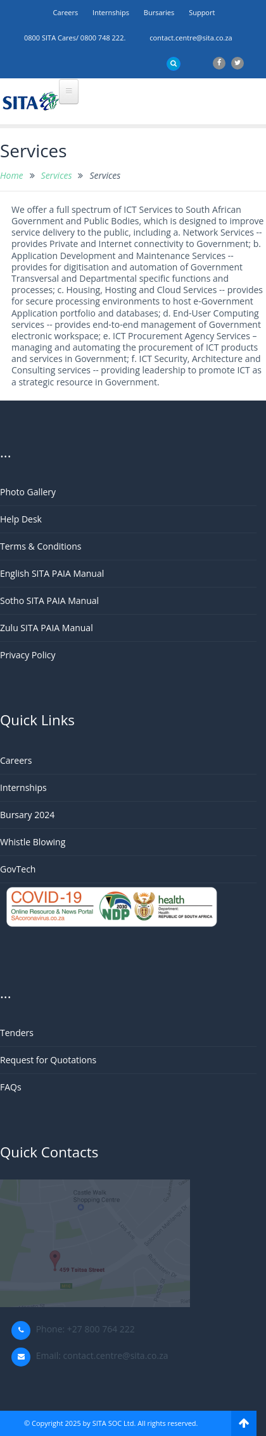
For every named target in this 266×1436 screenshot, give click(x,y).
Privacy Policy (27, 655)
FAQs (11, 1087)
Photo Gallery (28, 492)
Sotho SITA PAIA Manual (49, 600)
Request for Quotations (48, 1060)
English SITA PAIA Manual (52, 573)
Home (11, 175)
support (202, 12)
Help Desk (21, 519)
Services (56, 175)
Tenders (17, 1033)
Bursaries (159, 12)
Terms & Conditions (41, 546)
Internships (110, 12)
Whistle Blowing (32, 842)
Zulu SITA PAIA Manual (46, 628)
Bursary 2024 (27, 815)
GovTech (17, 869)
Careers (66, 12)
